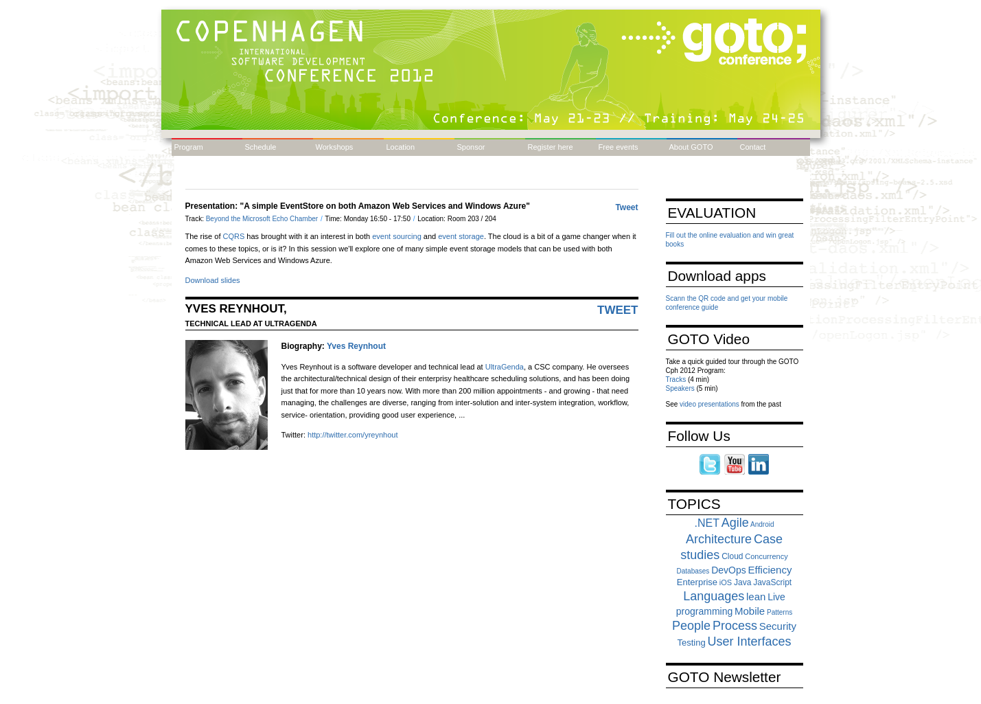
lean (755, 596)
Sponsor (471, 147)
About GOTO (691, 147)
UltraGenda (504, 367)
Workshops (335, 147)
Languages (713, 596)
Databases (693, 571)
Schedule (261, 147)
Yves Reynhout (356, 346)
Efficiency (770, 570)
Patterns (779, 612)
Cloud (732, 556)
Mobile (750, 611)
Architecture (719, 539)
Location (400, 147)
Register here (550, 147)
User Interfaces (749, 641)
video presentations (709, 404)
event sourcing (397, 236)
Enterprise (697, 582)
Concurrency (766, 556)
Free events (618, 147)
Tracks (676, 379)
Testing (691, 642)
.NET (707, 523)
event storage (461, 236)
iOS (725, 582)
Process (735, 626)
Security (777, 626)
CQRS (234, 236)
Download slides (212, 280)
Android (762, 524)
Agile (735, 523)
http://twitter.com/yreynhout (352, 435)
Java (742, 582)
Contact (753, 147)
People (691, 626)
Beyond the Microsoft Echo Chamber (263, 219)
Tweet (626, 207)
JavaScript (772, 582)
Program (188, 147)
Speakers (680, 388)
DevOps (728, 570)
